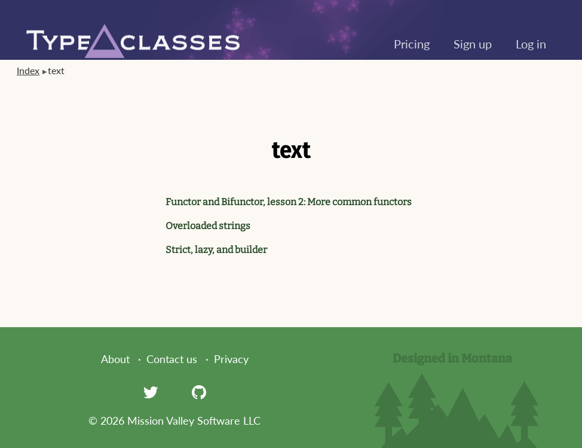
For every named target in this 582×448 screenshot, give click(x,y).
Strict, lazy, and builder (216, 249)
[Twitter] (150, 392)
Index (28, 70)
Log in (531, 43)
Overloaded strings (208, 225)
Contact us (171, 358)
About (115, 358)
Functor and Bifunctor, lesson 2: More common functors (289, 202)
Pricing (412, 43)
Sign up (473, 43)
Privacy (231, 358)
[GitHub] (199, 392)
